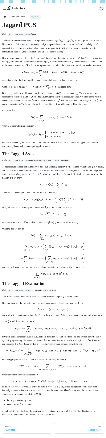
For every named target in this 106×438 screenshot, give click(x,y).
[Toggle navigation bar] (4, 8)
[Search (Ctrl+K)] (101, 8)
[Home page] (4, 17)
